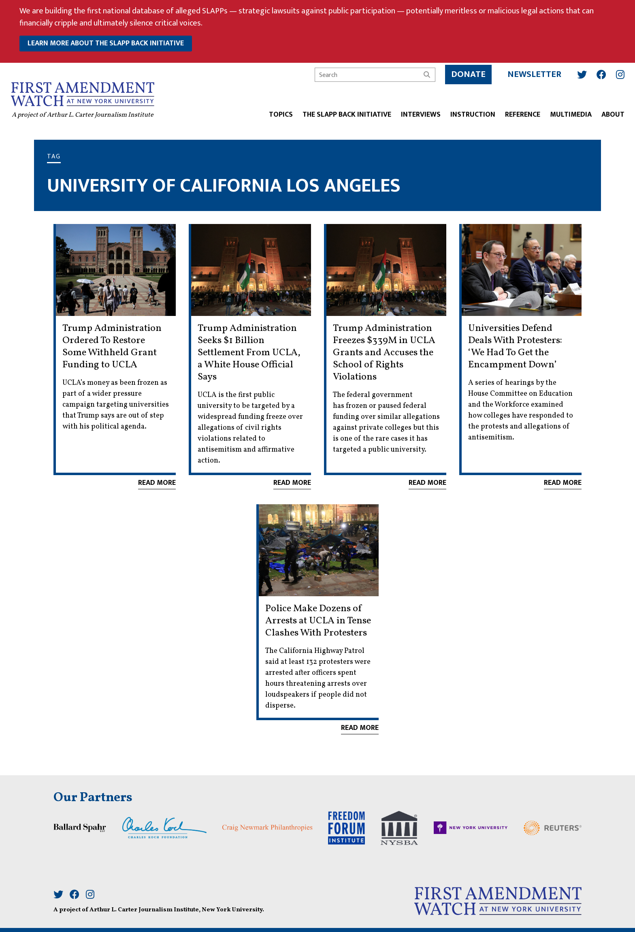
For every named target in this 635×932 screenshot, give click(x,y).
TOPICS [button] (278, 113)
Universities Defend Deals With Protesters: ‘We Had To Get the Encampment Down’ (515, 347)
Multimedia (568, 113)
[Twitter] (579, 72)
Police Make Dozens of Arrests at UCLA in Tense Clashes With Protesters (318, 621)
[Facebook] (599, 72)
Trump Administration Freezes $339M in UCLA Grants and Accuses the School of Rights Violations (384, 353)
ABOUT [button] (610, 113)
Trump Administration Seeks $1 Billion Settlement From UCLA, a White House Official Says (249, 353)
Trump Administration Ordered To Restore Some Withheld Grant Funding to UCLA (112, 347)
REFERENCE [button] (520, 113)
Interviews (418, 113)
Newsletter (532, 72)
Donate (466, 72)
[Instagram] (618, 72)
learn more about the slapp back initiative (106, 43)
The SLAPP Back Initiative (344, 113)
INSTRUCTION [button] (470, 113)
